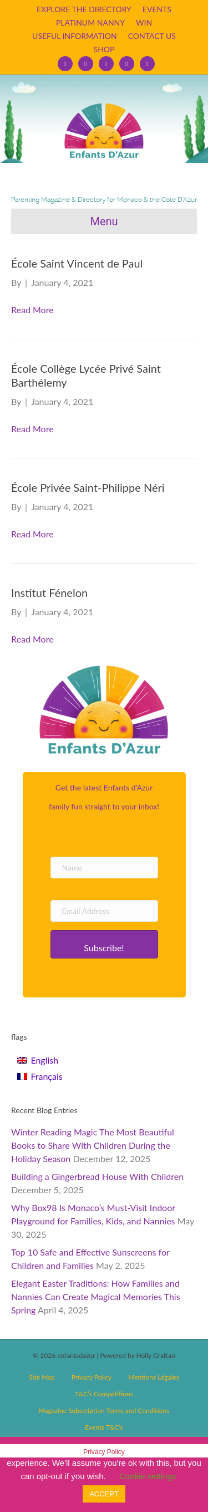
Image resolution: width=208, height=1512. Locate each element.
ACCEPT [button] (104, 1494)
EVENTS (157, 9)
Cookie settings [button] (147, 1476)
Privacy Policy (91, 1377)
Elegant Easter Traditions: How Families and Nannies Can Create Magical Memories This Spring (95, 1296)
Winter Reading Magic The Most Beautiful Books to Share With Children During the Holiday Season (92, 1145)
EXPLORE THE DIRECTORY (84, 9)
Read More (32, 309)
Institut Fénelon (49, 592)
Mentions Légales (153, 1377)
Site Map (42, 1377)
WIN (144, 22)
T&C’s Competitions (104, 1394)
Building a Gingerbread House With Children (97, 1176)
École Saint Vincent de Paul (77, 263)
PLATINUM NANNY (90, 22)
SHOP (104, 49)
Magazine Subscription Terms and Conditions (104, 1410)
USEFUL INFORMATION (74, 36)
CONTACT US (152, 36)
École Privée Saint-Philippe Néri (88, 487)
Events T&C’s (104, 1427)
